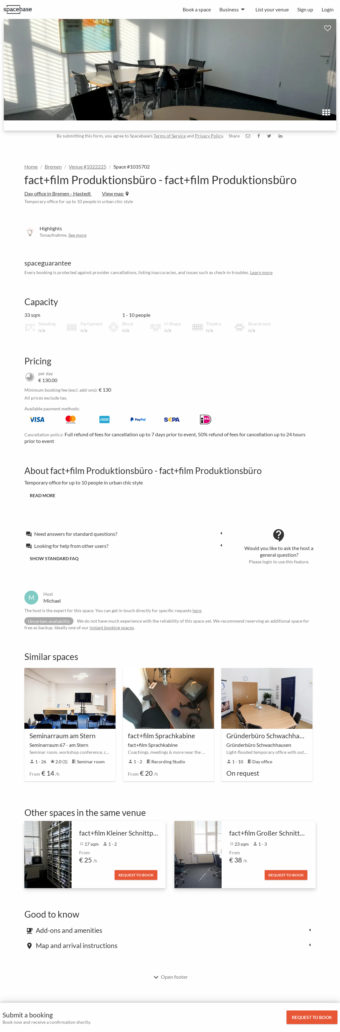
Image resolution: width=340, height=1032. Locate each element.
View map (115, 193)
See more (77, 235)
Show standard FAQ (54, 558)
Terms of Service (170, 135)
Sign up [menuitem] (305, 9)
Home (31, 166)
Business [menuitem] (229, 9)
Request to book (312, 1017)
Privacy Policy (209, 135)
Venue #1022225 (87, 166)
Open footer (171, 977)
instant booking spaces (112, 627)
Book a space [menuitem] (197, 9)
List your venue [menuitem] (272, 9)
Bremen (53, 166)
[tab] (125, 534)
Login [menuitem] (328, 9)
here (196, 610)
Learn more (261, 272)
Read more (42, 495)
